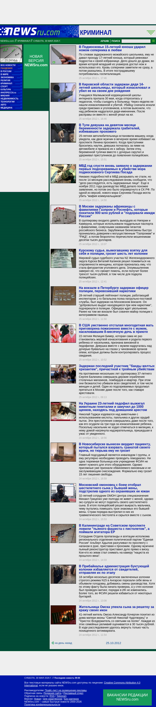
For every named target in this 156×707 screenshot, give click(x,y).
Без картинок (71, 698)
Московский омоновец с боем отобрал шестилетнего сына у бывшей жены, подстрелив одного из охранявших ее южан (114, 488)
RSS (51, 696)
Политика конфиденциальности (42, 704)
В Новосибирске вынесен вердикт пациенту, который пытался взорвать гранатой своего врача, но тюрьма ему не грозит (115, 447)
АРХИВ (104, 41)
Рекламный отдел (73, 693)
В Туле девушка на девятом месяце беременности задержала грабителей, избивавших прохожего (109, 128)
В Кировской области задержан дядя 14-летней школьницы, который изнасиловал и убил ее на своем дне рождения (114, 88)
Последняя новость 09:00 (67, 678)
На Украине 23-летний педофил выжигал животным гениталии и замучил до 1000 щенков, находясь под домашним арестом (113, 407)
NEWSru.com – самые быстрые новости (46, 701)
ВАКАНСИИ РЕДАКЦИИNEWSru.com (127, 697)
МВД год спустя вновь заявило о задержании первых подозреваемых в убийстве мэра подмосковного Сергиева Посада (115, 169)
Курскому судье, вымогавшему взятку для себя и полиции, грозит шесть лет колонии (113, 252)
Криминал (95, 32)
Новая (37, 698)
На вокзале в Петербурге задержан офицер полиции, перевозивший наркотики (113, 289)
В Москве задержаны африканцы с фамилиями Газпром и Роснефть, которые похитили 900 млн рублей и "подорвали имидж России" (117, 211)
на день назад (63, 642)
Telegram (61, 696)
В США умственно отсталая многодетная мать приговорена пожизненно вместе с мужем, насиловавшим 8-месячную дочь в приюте (116, 328)
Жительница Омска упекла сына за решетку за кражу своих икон (116, 608)
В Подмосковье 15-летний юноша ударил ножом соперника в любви (112, 48)
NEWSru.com (7, 41)
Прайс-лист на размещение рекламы (66, 690)
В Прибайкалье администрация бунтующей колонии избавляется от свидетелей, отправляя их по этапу (114, 569)
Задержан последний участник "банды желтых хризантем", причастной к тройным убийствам (117, 367)
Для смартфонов (52, 698)
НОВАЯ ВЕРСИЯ (36, 60)
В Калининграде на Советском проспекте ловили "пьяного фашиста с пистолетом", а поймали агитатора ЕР (114, 529)
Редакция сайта (52, 693)
